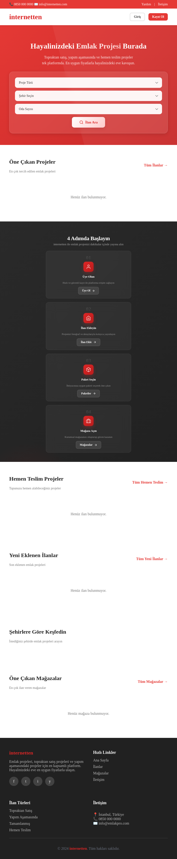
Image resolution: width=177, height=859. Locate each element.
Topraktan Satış (20, 811)
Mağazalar (88, 445)
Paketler (88, 393)
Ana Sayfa (101, 760)
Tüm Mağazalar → (153, 682)
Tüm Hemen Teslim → (150, 482)
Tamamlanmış (19, 823)
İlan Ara (88, 122)
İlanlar (98, 767)
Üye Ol (88, 290)
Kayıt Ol (158, 16)
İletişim (163, 4)
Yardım (146, 4)
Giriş (137, 16)
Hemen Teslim (20, 830)
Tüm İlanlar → (156, 165)
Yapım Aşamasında (23, 817)
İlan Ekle (88, 342)
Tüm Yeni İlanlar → (152, 559)
